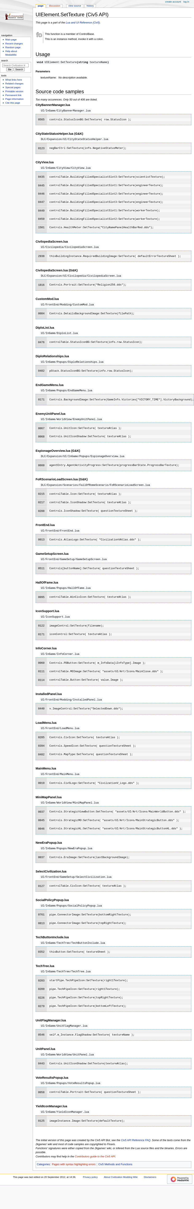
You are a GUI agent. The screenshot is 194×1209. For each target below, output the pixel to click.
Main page (11, 39)
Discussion (54, 5)
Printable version (14, 91)
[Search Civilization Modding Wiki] (15, 65)
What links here (13, 79)
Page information (14, 99)
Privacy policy (90, 1183)
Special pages (12, 87)
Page (40, 5)
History (90, 5)
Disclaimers (150, 1183)
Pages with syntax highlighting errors (74, 1170)
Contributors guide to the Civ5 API (95, 1163)
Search (4, 60)
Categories (43, 1170)
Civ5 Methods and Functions (115, 1170)
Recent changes (14, 43)
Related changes (14, 83)
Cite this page (12, 103)
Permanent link (13, 95)
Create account (173, 1)
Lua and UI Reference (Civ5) (83, 22)
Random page (12, 47)
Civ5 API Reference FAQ (136, 1146)
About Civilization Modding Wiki (120, 1183)
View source (74, 5)
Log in (186, 1)
